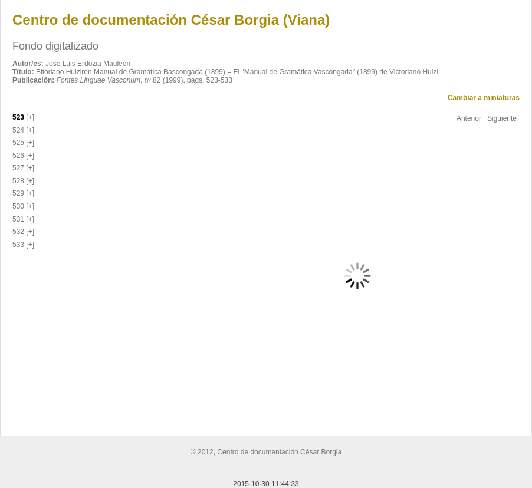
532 (18, 231)
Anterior (469, 118)
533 (18, 244)
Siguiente (502, 118)
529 (18, 193)
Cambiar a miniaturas (484, 98)
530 (18, 206)
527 (18, 168)
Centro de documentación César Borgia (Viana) (171, 20)
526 (18, 155)
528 (18, 181)
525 (18, 143)
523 (18, 117)
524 (18, 130)
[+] (29, 117)
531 (18, 219)
